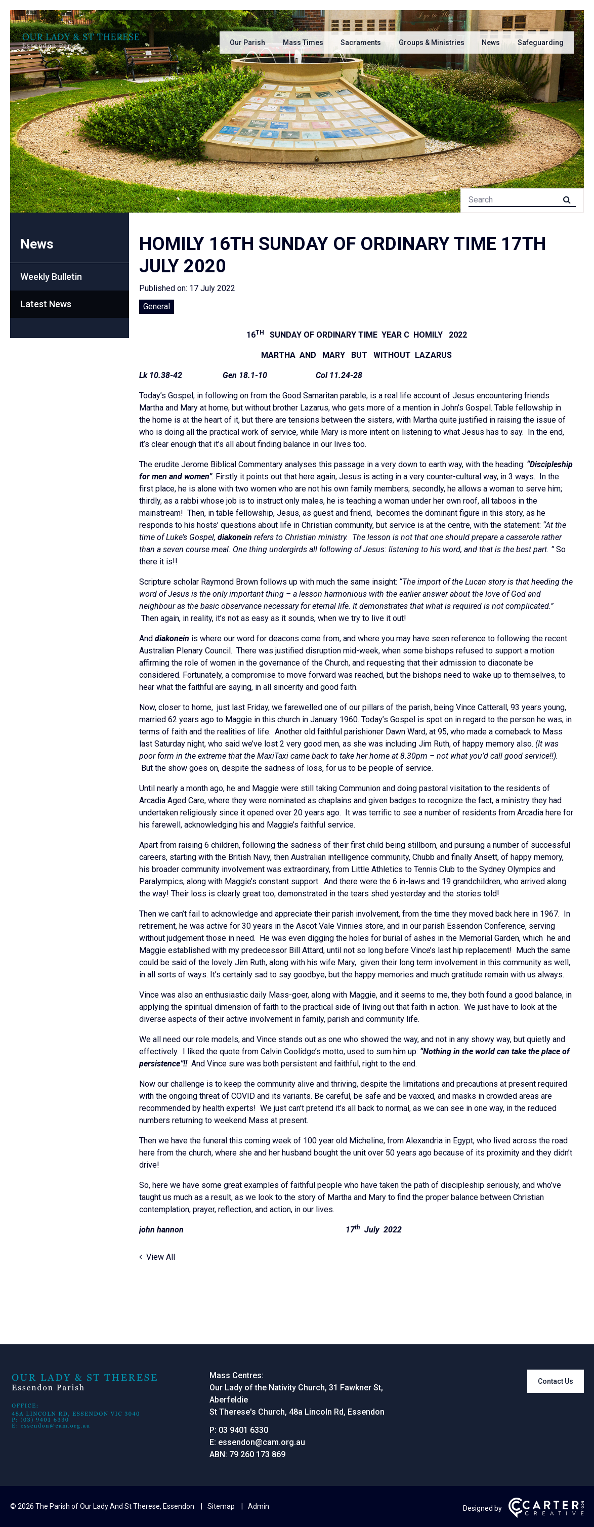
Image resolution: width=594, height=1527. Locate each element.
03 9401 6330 (243, 1430)
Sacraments (361, 42)
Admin (258, 1506)
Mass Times (303, 42)
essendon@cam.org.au (261, 1442)
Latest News (45, 304)
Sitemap (221, 1506)
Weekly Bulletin (51, 276)
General (156, 306)
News (491, 42)
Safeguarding (541, 42)
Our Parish (247, 42)
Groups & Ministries (431, 42)
